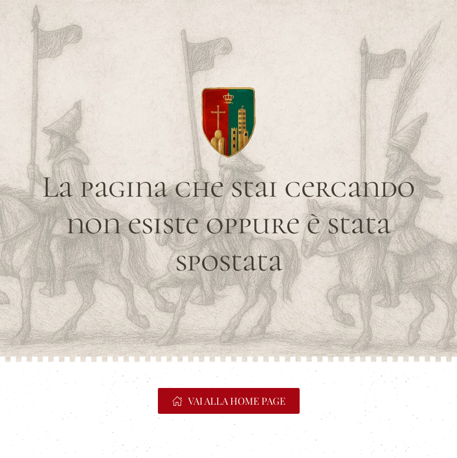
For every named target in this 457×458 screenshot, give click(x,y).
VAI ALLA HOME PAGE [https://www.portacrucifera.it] (229, 400)
